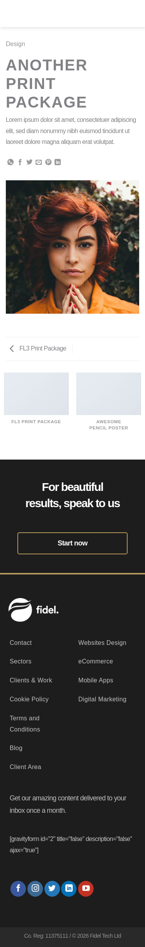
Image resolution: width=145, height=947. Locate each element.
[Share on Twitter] (29, 162)
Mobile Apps (96, 680)
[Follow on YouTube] (86, 889)
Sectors (20, 661)
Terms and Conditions (25, 724)
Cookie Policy (29, 699)
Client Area (25, 767)
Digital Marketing (102, 699)
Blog (16, 748)
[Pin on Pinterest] (48, 162)
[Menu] (133, 13)
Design (15, 44)
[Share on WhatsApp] (10, 162)
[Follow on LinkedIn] (69, 889)
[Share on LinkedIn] (58, 162)
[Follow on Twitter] (52, 889)
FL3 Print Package (38, 348)
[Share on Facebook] (20, 162)
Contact (21, 642)
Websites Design (102, 642)
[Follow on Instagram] (35, 889)
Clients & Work (31, 680)
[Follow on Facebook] (18, 889)
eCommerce (95, 661)
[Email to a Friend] (39, 162)
